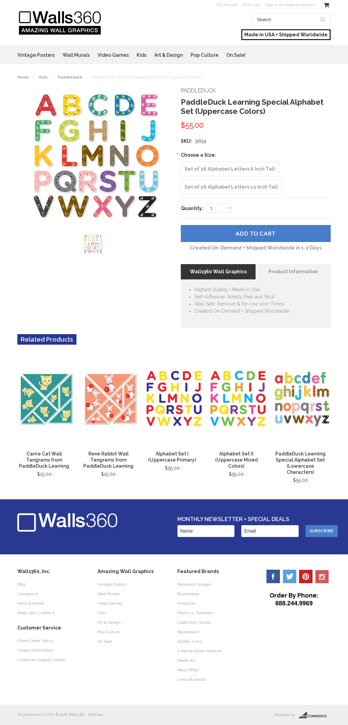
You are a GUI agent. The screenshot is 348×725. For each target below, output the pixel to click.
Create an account (299, 5)
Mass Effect (188, 670)
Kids (141, 55)
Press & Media (30, 603)
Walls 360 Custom (34, 612)
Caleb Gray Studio (194, 622)
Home (23, 77)
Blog (21, 584)
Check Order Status (35, 640)
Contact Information (35, 650)
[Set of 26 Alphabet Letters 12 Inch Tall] (231, 187)
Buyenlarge (188, 593)
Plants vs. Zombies (194, 612)
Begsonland (188, 631)
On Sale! (236, 55)
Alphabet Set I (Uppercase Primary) (172, 457)
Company (26, 593)
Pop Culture (205, 55)
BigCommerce (314, 715)
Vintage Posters (36, 55)
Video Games (113, 55)
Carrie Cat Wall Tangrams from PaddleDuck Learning (44, 460)
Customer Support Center (41, 659)
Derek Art (186, 660)
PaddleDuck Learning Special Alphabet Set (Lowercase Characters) (300, 463)
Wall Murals (76, 55)
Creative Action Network (199, 651)
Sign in (271, 5)
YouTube (322, 576)
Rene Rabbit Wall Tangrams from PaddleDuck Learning (108, 460)
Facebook (273, 576)
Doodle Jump (189, 641)
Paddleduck (70, 77)
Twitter (289, 576)
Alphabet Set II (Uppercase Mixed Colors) (236, 460)
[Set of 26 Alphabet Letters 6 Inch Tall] (230, 169)
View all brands (191, 679)
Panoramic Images (194, 584)
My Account (227, 5)
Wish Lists (251, 5)
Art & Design (168, 55)
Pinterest (306, 576)
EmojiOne (186, 603)
